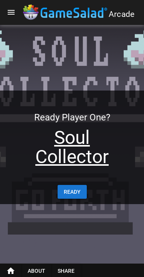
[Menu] (11, 12)
